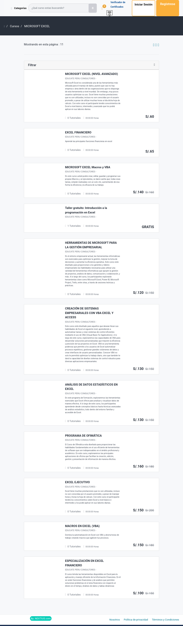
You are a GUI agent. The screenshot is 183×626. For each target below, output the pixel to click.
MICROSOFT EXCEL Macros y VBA (87, 167)
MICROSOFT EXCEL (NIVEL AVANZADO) (91, 74)
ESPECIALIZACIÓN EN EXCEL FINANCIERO (84, 563)
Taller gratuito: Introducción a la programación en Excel (86, 210)
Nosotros (114, 619)
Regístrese (167, 4)
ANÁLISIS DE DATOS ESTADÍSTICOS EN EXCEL (91, 387)
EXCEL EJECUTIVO (77, 482)
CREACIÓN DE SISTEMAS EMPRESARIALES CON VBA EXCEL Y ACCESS (89, 313)
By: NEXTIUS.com (41, 618)
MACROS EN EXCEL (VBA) (82, 526)
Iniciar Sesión (143, 4)
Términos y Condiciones (165, 619)
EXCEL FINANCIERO (78, 132)
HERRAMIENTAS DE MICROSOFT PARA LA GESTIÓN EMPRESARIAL (91, 245)
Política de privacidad (136, 619)
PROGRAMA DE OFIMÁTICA (83, 435)
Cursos (14, 26)
